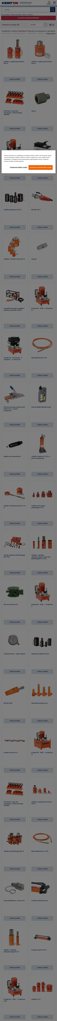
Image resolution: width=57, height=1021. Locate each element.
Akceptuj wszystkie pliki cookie (40, 167)
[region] (28, 161)
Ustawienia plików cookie (18, 167)
